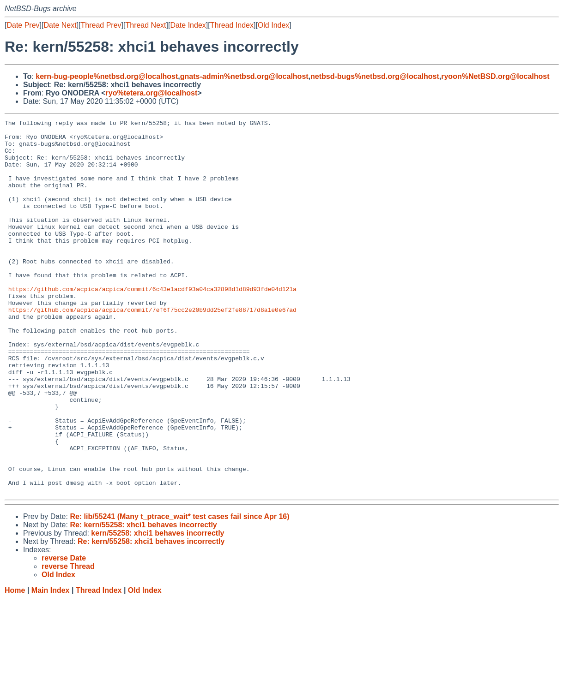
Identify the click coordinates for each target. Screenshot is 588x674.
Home (15, 665)
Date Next (59, 25)
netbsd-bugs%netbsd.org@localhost (374, 76)
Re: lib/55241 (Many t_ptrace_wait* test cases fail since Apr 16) (179, 591)
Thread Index (232, 25)
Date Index (188, 25)
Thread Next (145, 25)
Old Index (273, 25)
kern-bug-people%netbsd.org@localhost (107, 76)
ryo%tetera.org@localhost (152, 93)
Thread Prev (101, 25)
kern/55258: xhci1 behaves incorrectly (157, 608)
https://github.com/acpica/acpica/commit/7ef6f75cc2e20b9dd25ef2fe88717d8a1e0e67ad (152, 348)
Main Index (50, 665)
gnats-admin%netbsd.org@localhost (244, 76)
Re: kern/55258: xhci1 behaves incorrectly (143, 599)
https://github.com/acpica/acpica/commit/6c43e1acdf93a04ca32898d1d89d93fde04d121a (152, 323)
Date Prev (22, 25)
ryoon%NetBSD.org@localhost (495, 76)
